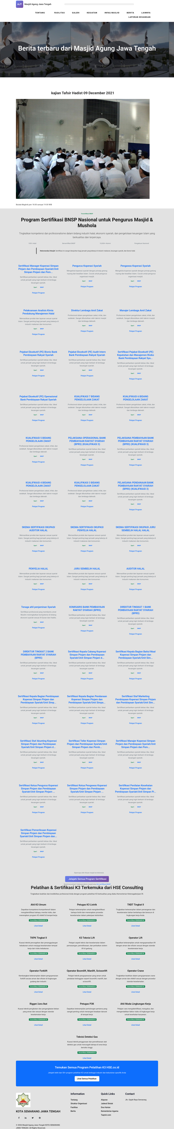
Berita (130, 13)
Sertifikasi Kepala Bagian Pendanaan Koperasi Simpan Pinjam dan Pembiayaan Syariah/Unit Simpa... (87, 699)
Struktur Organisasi (78, 1103)
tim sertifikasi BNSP (104, 884)
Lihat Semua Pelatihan (86, 1078)
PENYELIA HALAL (38, 568)
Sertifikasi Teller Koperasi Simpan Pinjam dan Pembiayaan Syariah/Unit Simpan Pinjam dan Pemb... (87, 743)
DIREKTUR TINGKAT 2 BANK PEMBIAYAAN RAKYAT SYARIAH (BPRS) (38, 654)
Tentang (42, 13)
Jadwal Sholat (106, 1103)
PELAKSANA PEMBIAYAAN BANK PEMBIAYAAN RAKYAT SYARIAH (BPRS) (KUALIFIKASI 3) (135, 441)
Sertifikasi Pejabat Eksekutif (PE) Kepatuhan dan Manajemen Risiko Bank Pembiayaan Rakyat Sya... (135, 354)
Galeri (77, 13)
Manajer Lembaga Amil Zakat (136, 310)
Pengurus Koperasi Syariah (87, 265)
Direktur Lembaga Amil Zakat (87, 310)
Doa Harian (105, 1107)
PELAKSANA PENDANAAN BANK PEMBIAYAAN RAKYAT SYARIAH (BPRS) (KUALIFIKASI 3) (136, 485)
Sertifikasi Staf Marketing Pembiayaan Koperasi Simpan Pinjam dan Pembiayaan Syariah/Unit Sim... (135, 699)
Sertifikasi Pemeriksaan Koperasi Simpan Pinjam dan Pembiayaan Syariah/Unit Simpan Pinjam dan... (38, 833)
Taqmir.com (106, 1114)
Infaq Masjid (112, 13)
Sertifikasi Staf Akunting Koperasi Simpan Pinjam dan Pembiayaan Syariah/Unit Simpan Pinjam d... (38, 743)
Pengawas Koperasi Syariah (136, 265)
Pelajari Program (38, 293)
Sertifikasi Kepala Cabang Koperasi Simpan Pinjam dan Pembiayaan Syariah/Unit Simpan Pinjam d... (87, 654)
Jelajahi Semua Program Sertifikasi (87, 878)
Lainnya (146, 13)
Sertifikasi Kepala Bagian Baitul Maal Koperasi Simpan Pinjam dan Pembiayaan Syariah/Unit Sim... (136, 654)
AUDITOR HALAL (135, 568)
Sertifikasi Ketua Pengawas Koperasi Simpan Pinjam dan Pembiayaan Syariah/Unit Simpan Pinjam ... (87, 788)
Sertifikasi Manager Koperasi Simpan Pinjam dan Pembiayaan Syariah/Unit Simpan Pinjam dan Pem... (38, 268)
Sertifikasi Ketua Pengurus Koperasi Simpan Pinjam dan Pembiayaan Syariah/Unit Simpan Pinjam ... (38, 788)
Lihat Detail (38, 926)
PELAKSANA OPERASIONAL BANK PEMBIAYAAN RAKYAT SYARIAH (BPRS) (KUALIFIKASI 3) (87, 441)
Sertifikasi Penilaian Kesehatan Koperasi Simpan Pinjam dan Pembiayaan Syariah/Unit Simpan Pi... (135, 788)
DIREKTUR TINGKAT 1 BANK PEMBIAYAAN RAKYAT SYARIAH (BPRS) (135, 610)
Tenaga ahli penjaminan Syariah (38, 606)
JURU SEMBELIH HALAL (87, 568)
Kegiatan (93, 13)
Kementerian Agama (109, 1110)
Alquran (104, 1099)
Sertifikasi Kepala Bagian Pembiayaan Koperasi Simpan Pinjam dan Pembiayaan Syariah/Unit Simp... (38, 699)
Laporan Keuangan (140, 17)
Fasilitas (61, 13)
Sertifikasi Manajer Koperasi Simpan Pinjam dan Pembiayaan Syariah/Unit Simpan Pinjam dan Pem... (136, 743)
